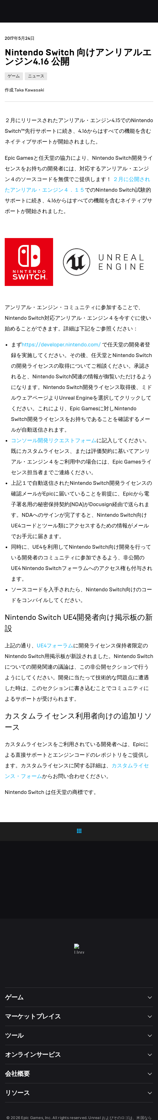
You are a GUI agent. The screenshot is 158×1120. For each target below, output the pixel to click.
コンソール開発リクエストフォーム (53, 440)
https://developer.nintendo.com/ (62, 344)
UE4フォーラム (55, 645)
